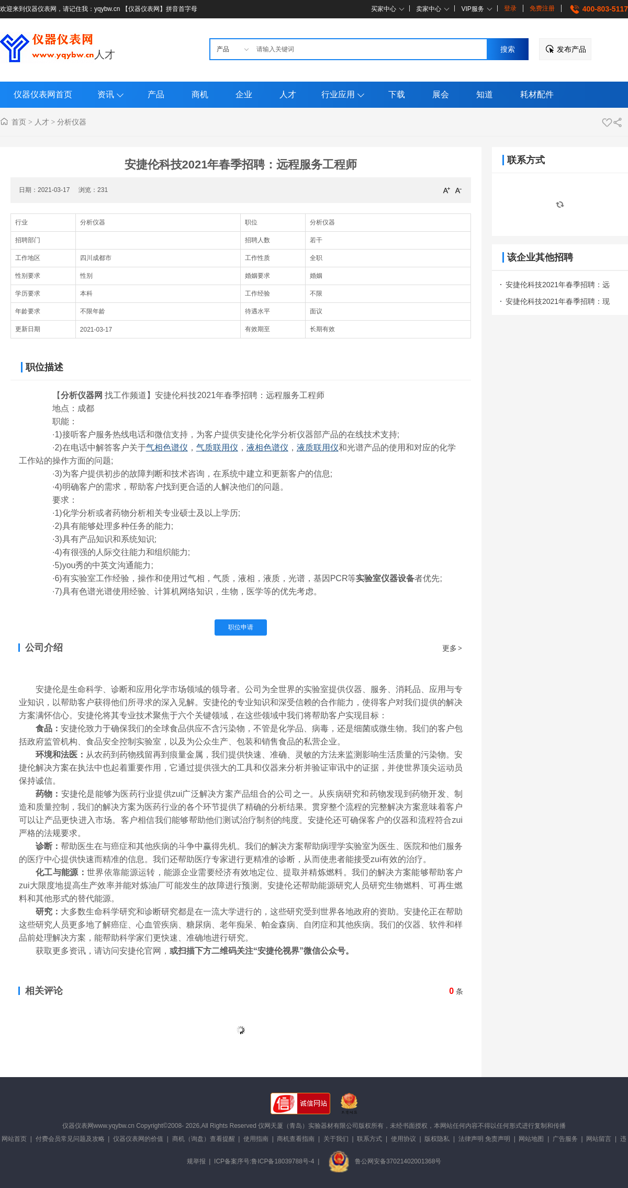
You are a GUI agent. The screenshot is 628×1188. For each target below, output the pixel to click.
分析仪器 (71, 122)
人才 (104, 54)
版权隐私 (437, 1138)
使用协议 (403, 1138)
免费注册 (542, 8)
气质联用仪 (217, 447)
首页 (19, 122)
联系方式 (369, 1138)
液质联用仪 (318, 447)
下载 (396, 94)
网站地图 (531, 1138)
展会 (440, 94)
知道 (484, 94)
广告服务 (565, 1138)
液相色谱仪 (267, 447)
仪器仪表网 (78, 1125)
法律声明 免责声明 (484, 1138)
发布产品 (571, 49)
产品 (156, 94)
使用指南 (255, 1138)
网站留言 (598, 1138)
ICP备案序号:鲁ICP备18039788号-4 (264, 1161)
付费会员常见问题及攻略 (70, 1138)
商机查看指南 (296, 1138)
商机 (200, 94)
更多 (452, 648)
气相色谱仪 (167, 447)
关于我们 (336, 1138)
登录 (510, 8)
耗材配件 (537, 94)
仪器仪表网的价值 (138, 1138)
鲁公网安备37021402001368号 (384, 1161)
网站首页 (14, 1138)
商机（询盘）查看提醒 (203, 1138)
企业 (244, 94)
